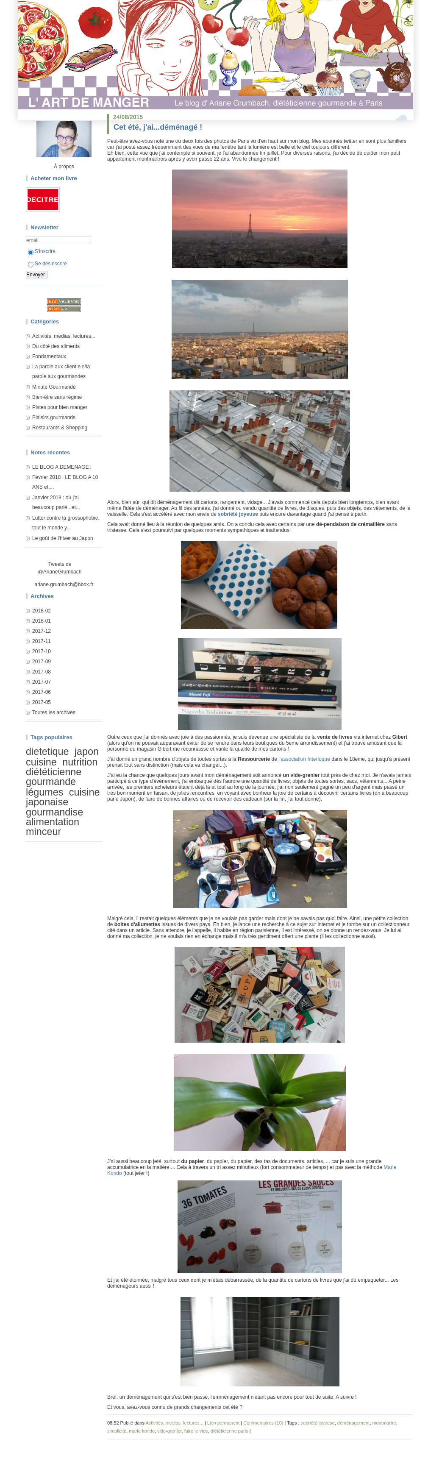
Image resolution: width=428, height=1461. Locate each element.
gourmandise (54, 812)
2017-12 (41, 631)
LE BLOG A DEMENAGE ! (62, 467)
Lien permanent (223, 1422)
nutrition (79, 762)
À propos (64, 167)
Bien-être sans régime (57, 397)
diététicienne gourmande (53, 776)
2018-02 (41, 611)
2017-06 (41, 692)
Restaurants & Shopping (59, 428)
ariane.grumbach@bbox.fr (64, 584)
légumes (44, 792)
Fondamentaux (49, 356)
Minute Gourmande (54, 387)
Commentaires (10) (263, 1422)
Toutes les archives (53, 712)
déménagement (353, 1422)
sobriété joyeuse (238, 514)
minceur (43, 832)
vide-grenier (169, 1430)
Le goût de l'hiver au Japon (62, 538)
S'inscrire (42, 251)
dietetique (47, 751)
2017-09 (41, 662)
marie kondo (142, 1430)
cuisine (41, 762)
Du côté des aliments (56, 346)
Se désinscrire (47, 264)
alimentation (52, 821)
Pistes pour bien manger (59, 407)
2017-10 (41, 651)
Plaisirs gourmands (53, 417)
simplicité (116, 1430)
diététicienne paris (229, 1430)
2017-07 (41, 682)
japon (87, 751)
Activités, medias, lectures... (63, 336)
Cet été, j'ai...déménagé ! (158, 127)
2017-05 (41, 702)
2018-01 (41, 621)
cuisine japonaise (63, 797)
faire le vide (196, 1430)
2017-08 (41, 672)
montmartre (384, 1422)
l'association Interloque (304, 759)
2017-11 (41, 641)
